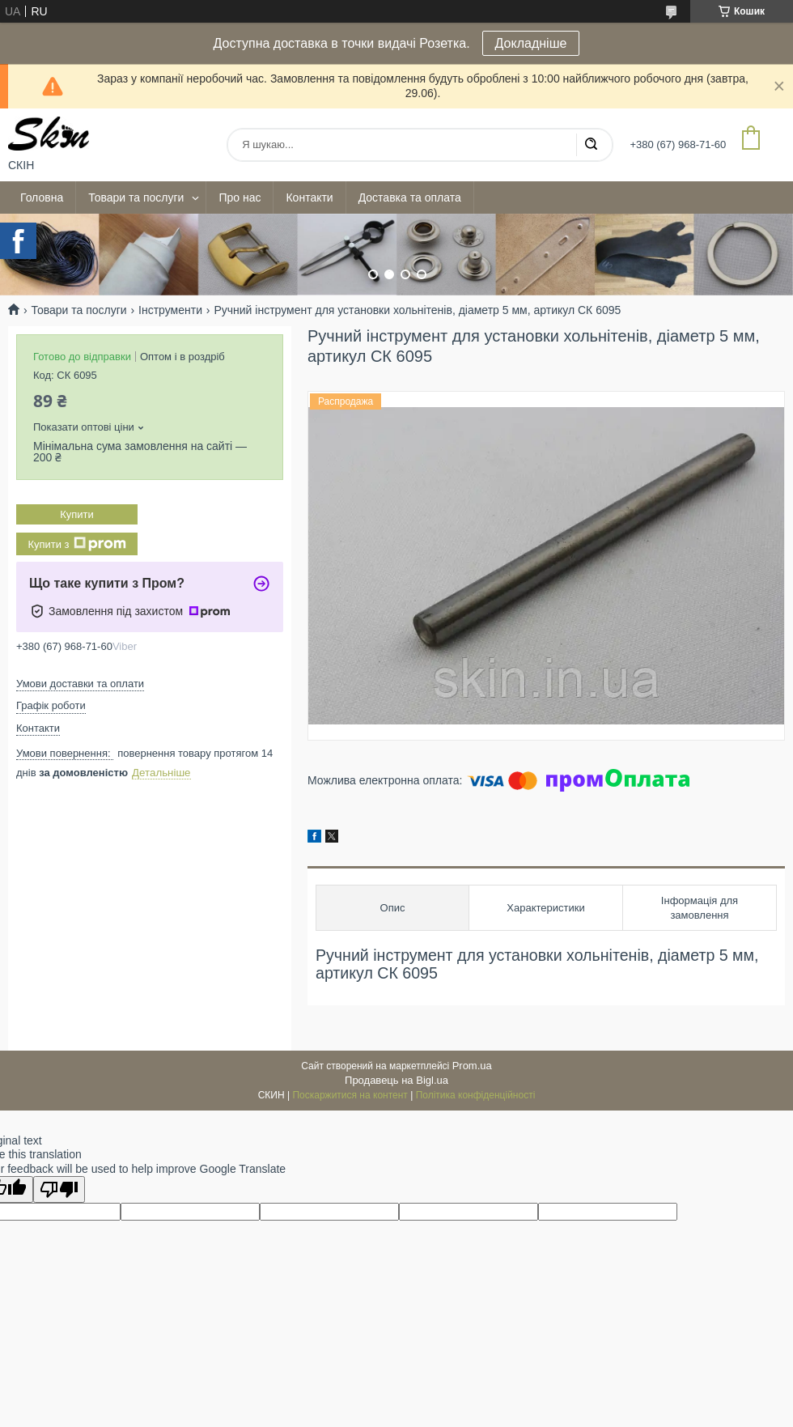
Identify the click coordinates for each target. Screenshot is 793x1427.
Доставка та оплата (409, 197)
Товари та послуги (136, 197)
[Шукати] (590, 145)
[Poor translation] (59, 1189)
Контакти (309, 197)
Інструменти (170, 310)
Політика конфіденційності (476, 1095)
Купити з (76, 544)
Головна (41, 197)
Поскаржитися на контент (349, 1095)
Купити (77, 514)
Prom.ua (472, 1066)
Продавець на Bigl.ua (396, 1080)
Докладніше (531, 43)
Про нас (239, 197)
